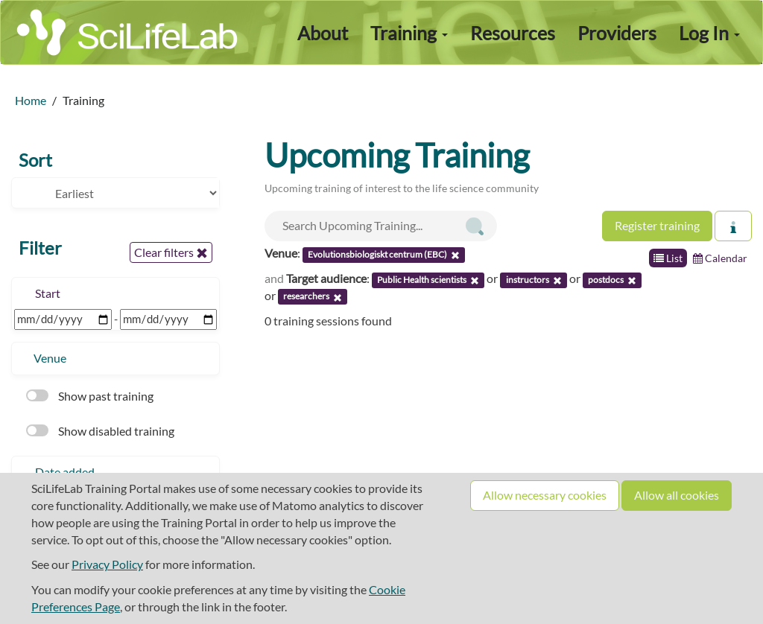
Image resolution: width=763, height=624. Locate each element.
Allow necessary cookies (545, 495)
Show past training (89, 396)
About (322, 33)
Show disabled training (100, 431)
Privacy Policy (107, 564)
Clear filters (171, 252)
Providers (616, 33)
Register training (657, 225)
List (668, 258)
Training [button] (409, 33)
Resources (512, 33)
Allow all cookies (676, 495)
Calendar (720, 258)
